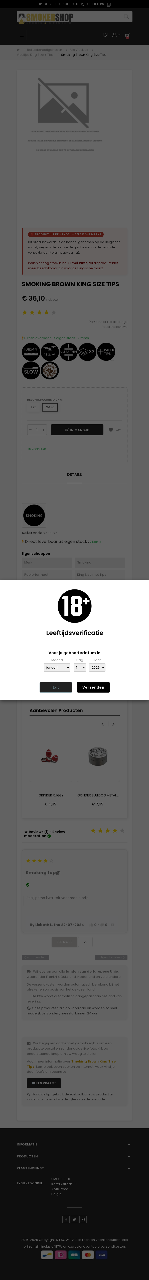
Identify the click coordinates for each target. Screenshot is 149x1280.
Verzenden (93, 687)
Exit (56, 687)
